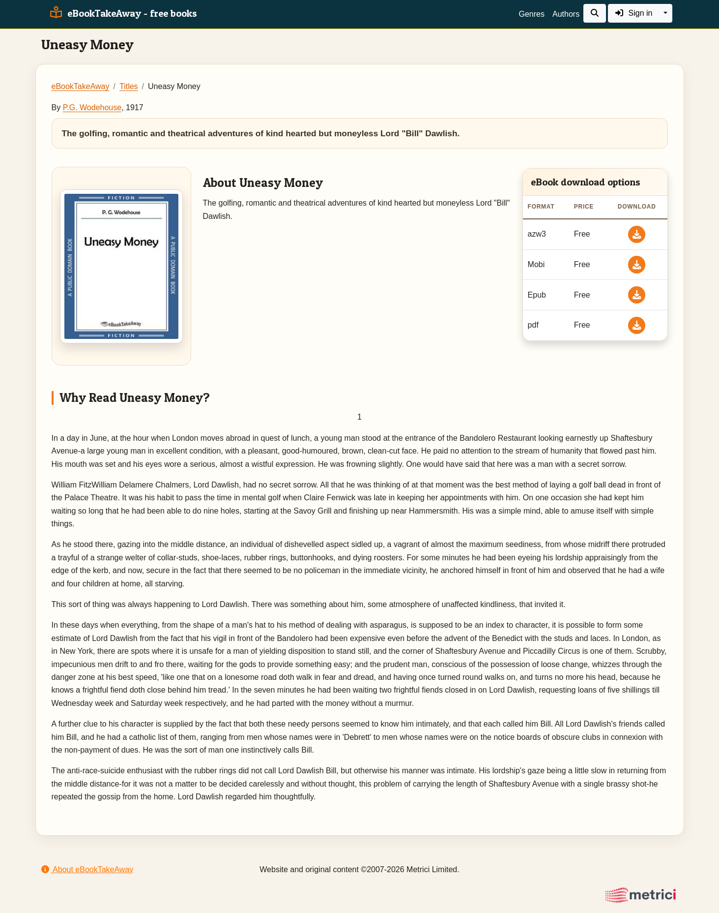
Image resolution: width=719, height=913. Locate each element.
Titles (128, 86)
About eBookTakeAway (87, 869)
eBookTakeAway (81, 86)
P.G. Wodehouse (92, 107)
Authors (565, 14)
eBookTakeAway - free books (122, 13)
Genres (532, 14)
